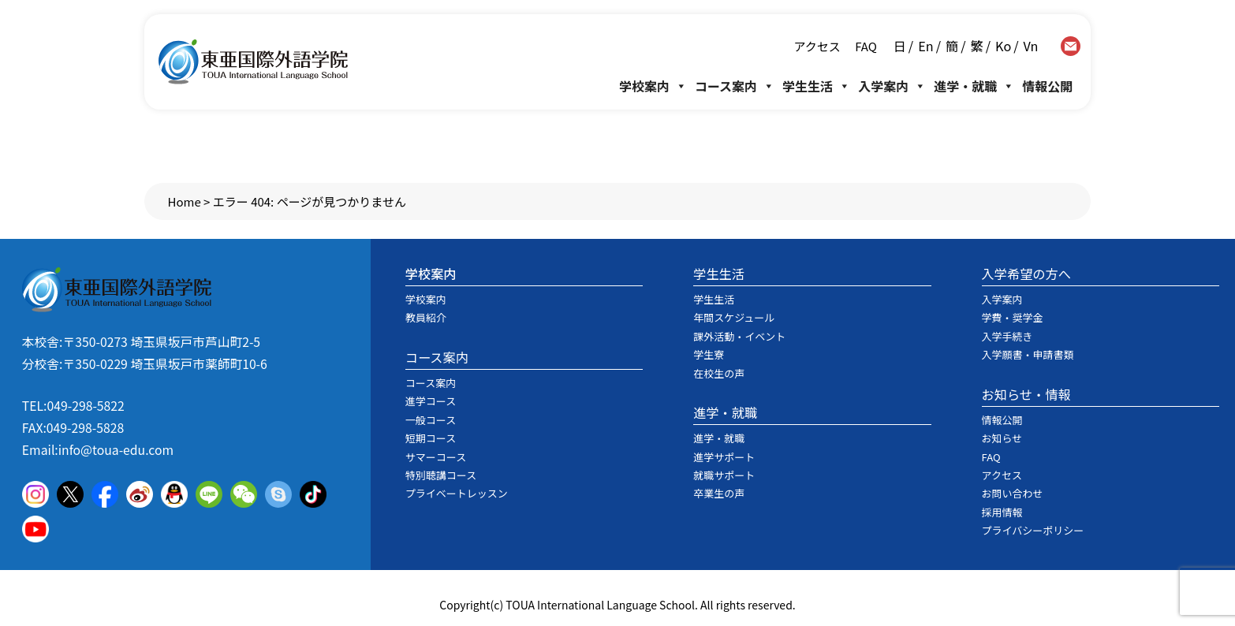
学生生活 (816, 86)
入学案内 (892, 86)
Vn (1031, 45)
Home (184, 201)
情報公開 (1047, 85)
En (925, 45)
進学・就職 (974, 86)
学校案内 (653, 86)
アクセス (817, 46)
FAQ (865, 46)
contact (1070, 46)
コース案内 (734, 86)
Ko (1003, 45)
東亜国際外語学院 (253, 61)
